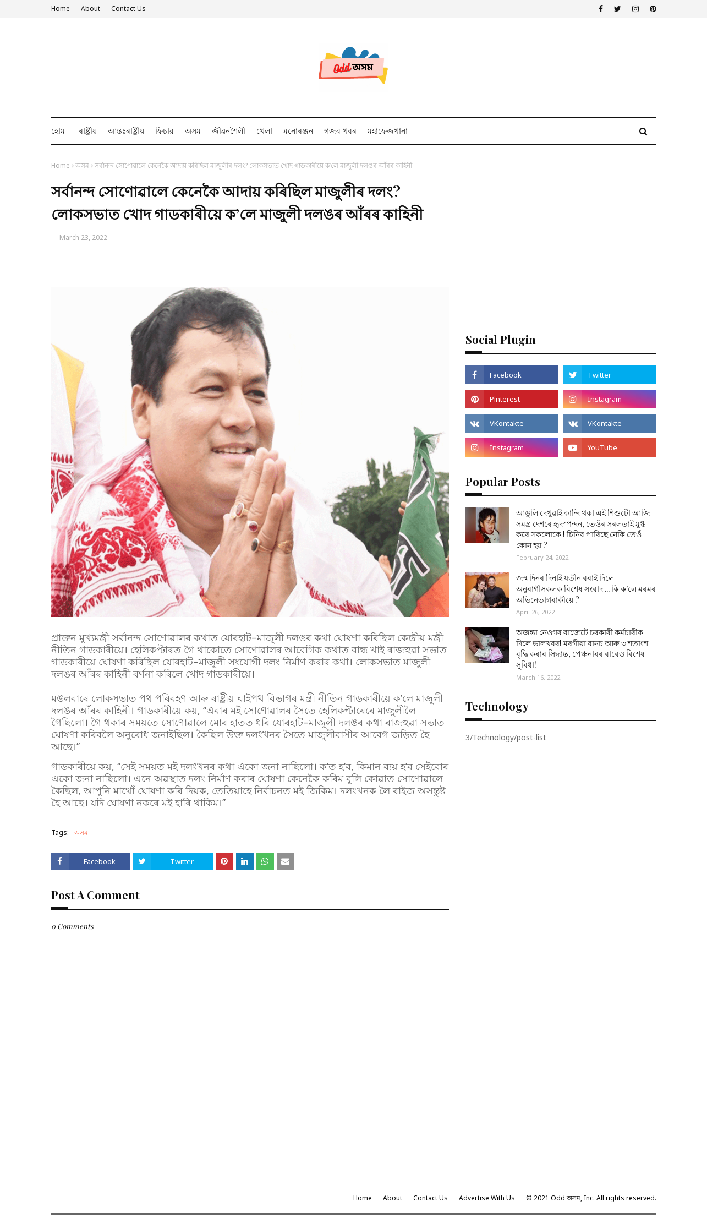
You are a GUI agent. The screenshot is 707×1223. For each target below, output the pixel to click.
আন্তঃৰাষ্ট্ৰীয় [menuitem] (126, 130)
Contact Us (128, 8)
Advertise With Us (487, 1198)
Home (60, 8)
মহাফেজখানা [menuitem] (388, 130)
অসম (82, 165)
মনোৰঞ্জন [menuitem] (298, 130)
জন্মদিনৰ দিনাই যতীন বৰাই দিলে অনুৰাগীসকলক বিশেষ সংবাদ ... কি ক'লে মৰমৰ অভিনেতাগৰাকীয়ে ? (586, 588)
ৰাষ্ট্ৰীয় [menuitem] (88, 130)
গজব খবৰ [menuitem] (340, 130)
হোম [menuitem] (58, 130)
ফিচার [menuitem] (164, 130)
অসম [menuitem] (193, 130)
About (90, 8)
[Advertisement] (560, 238)
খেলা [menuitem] (264, 130)
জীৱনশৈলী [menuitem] (228, 130)
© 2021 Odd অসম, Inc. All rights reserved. (591, 1198)
